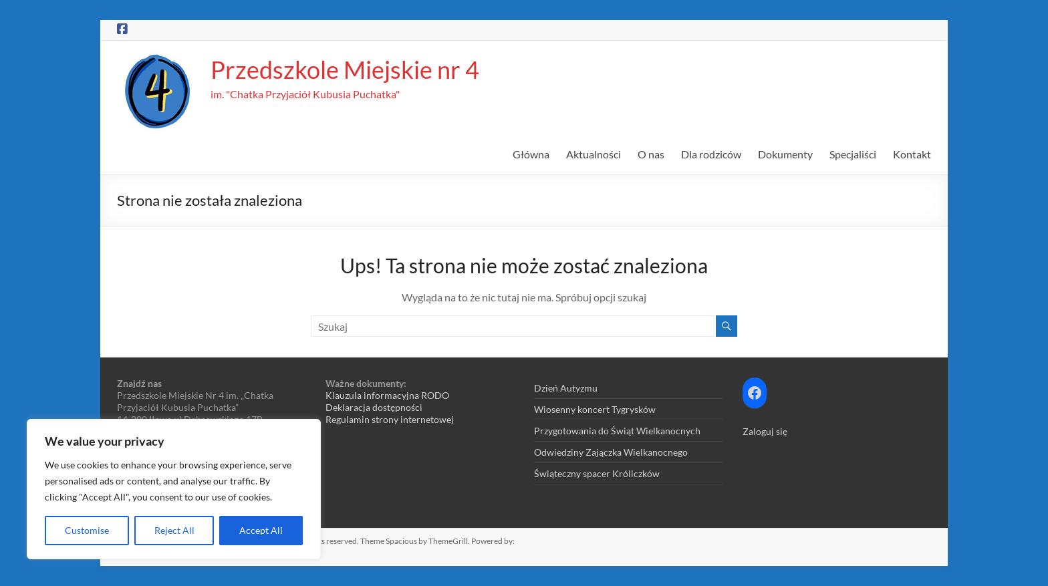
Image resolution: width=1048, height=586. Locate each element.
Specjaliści (852, 154)
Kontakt (912, 154)
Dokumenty (785, 154)
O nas (651, 154)
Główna (531, 154)
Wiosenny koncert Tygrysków (595, 409)
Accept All (261, 530)
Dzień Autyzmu (566, 388)
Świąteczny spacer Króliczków (597, 473)
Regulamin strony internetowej (389, 419)
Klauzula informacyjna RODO (387, 395)
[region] (174, 489)
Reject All (174, 530)
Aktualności (593, 154)
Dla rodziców (711, 154)
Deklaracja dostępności (373, 407)
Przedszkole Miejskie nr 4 (345, 69)
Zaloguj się (765, 431)
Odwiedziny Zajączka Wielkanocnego (611, 452)
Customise (87, 530)
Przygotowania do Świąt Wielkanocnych (617, 430)
